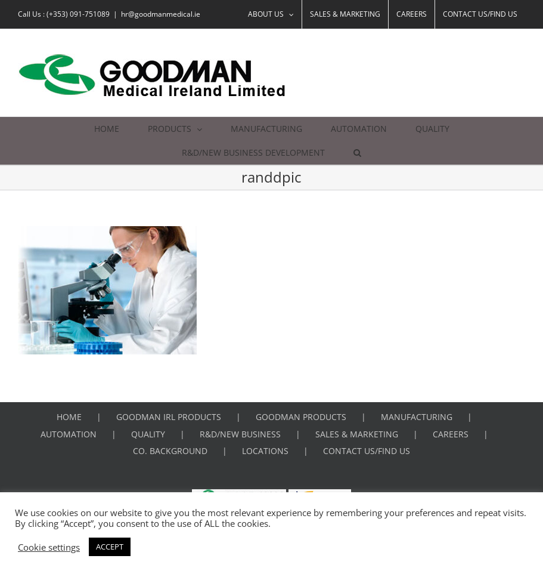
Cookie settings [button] (49, 547)
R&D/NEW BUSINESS (240, 434)
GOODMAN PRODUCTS (301, 416)
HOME (69, 416)
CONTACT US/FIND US (366, 450)
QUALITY (148, 434)
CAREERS (450, 434)
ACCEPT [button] (109, 546)
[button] (357, 153)
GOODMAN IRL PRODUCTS (168, 416)
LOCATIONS (265, 450)
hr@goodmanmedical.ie (160, 14)
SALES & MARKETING (356, 434)
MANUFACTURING (416, 416)
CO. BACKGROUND (170, 450)
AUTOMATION (69, 434)
